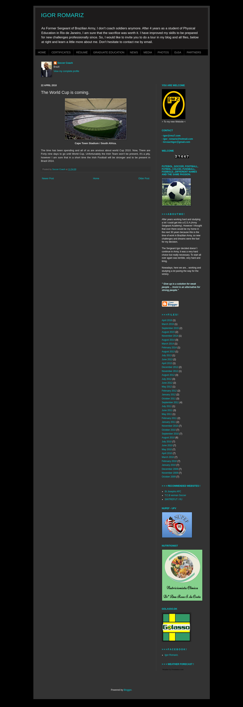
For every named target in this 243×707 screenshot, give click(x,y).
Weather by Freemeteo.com (173, 669)
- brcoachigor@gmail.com (176, 142)
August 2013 (168, 351)
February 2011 (169, 418)
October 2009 (169, 476)
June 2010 (167, 445)
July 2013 (167, 355)
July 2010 (167, 441)
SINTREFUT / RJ (173, 499)
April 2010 (167, 453)
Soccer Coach (65, 63)
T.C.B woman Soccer (175, 495)
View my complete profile (66, 71)
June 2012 (167, 383)
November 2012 (170, 371)
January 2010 (169, 465)
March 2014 (168, 343)
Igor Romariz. (172, 655)
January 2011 (169, 422)
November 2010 (170, 426)
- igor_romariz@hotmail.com (177, 139)
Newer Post (48, 178)
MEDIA (147, 52)
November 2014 (170, 336)
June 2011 (167, 410)
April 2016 (167, 320)
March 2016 (168, 324)
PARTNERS (194, 52)
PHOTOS (163, 52)
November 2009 (170, 473)
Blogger (128, 690)
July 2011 (167, 406)
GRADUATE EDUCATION (108, 52)
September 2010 (170, 433)
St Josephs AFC (173, 491)
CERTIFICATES (61, 52)
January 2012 (169, 394)
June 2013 (167, 359)
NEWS (134, 52)
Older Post (143, 178)
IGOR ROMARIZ (62, 15)
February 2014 (169, 347)
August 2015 (168, 332)
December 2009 (170, 469)
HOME (42, 52)
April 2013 (167, 363)
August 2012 (168, 375)
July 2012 (167, 379)
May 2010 (167, 449)
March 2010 (168, 457)
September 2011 (170, 402)
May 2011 (167, 414)
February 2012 (169, 390)
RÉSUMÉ (82, 52)
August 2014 (168, 340)
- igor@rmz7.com (171, 135)
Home (96, 178)
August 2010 (168, 437)
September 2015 (170, 328)
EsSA (178, 52)
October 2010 (169, 430)
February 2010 (169, 461)
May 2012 (167, 386)
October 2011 (169, 398)
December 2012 (170, 367)
